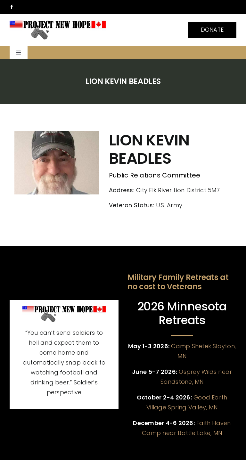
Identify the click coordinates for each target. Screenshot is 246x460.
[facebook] (12, 7)
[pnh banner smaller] (58, 22)
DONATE (212, 30)
